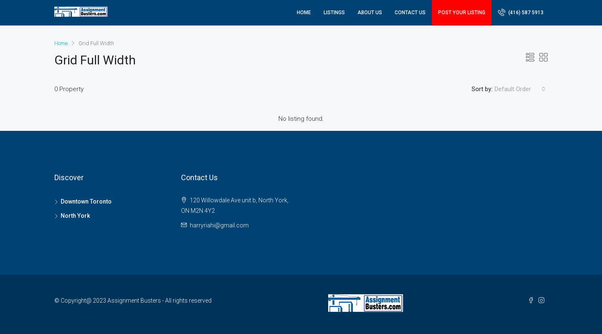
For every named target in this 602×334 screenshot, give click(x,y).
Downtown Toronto (86, 201)
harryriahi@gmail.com (219, 225)
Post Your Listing (461, 12)
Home (304, 12)
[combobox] (520, 89)
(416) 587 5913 (520, 12)
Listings (334, 12)
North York (75, 215)
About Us (369, 12)
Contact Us (410, 12)
